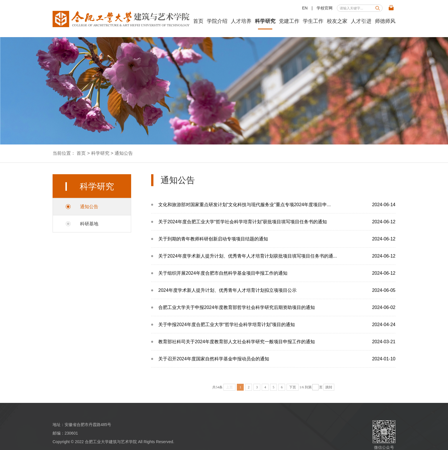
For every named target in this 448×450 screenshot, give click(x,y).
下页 (292, 390)
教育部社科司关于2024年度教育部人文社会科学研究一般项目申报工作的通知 (276, 347)
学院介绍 (217, 21)
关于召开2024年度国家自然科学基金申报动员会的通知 (276, 364)
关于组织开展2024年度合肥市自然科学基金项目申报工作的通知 (276, 279)
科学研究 (265, 21)
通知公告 (124, 153)
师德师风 (385, 21)
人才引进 (361, 21)
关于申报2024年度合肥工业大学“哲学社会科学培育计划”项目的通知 (276, 330)
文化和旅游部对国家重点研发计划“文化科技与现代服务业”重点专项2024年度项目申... (276, 210)
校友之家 (337, 21)
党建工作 (289, 21)
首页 (198, 21)
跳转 (328, 390)
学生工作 (313, 21)
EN (304, 8)
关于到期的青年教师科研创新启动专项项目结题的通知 (276, 244)
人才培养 (241, 21)
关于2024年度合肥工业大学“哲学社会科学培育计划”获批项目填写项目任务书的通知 (276, 227)
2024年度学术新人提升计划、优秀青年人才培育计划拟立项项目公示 (276, 296)
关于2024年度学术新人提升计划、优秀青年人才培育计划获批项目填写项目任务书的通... (276, 262)
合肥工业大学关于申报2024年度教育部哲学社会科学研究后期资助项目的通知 (276, 313)
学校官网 (325, 8)
